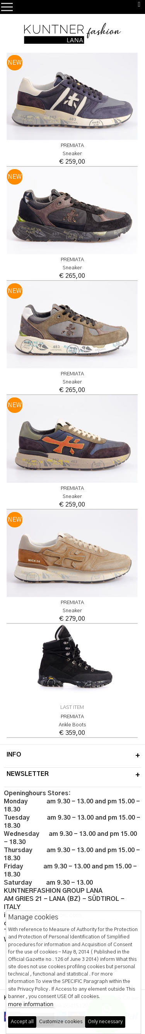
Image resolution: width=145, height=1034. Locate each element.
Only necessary (105, 1021)
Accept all (22, 1021)
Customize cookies (60, 1021)
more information (30, 1004)
